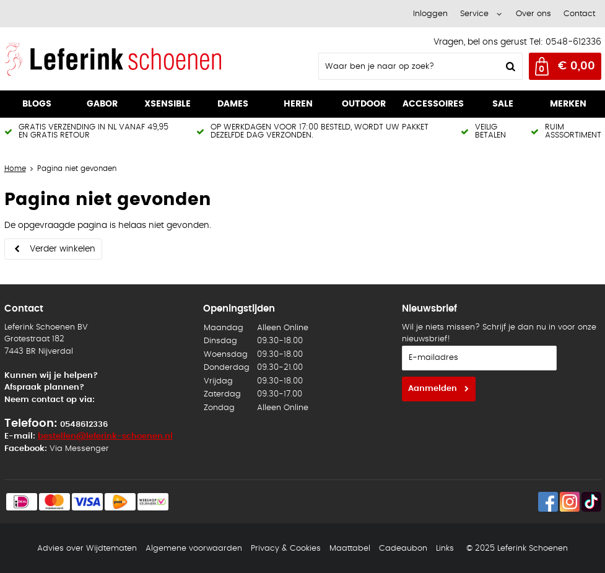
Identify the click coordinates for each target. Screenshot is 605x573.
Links (445, 549)
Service (474, 14)
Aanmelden (432, 389)
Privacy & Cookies (286, 549)
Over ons (533, 14)
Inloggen (430, 14)
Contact (579, 14)
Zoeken (509, 66)
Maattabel (349, 549)
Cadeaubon (403, 549)
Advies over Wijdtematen (87, 549)
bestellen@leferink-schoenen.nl (105, 436)
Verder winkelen (62, 249)
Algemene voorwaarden (194, 549)
